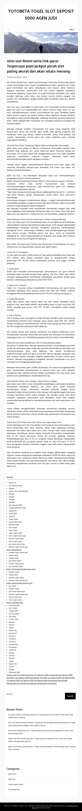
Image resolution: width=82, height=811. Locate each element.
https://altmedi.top (14, 550)
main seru (12, 779)
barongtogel (53, 675)
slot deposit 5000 (41, 675)
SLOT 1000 (13, 608)
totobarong (13, 644)
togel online (13, 519)
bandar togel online (16, 538)
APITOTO (12, 483)
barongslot (10, 678)
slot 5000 (21, 675)
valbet (11, 628)
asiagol (11, 653)
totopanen (13, 647)
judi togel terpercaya (17, 544)
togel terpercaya (15, 522)
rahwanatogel (14, 605)
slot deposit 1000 (15, 486)
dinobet (12, 622)
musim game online (15, 784)
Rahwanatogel (14, 672)
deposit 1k (12, 511)
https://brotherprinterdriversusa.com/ (21, 569)
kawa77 (12, 625)
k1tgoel (11, 497)
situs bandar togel (16, 566)
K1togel (12, 499)
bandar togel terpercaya (18, 547)
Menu (72, 29)
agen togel (13, 530)
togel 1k (12, 516)
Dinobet (12, 502)
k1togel (11, 488)
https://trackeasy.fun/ (14, 603)
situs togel (13, 527)
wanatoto (12, 650)
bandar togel (14, 524)
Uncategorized (13, 789)
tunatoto (12, 636)
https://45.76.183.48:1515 (18, 491)
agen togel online (15, 533)
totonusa (12, 641)
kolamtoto (13, 630)
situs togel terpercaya (17, 536)
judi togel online (15, 561)
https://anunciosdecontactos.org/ (19, 583)
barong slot (29, 675)
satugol (12, 655)
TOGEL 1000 (13, 611)
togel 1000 (13, 513)
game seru (12, 774)
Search (9, 694)
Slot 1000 (12, 616)
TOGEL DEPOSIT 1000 (17, 508)
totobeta (12, 639)
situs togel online (15, 541)
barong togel (14, 614)
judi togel (12, 586)
